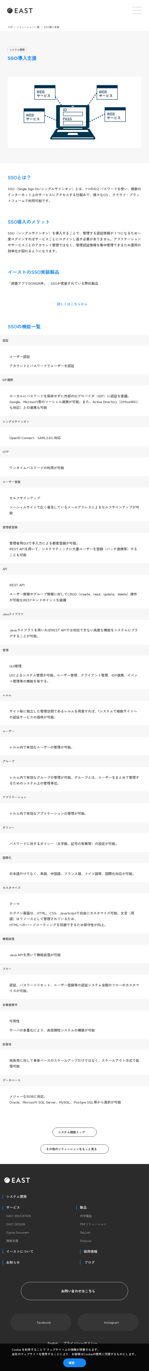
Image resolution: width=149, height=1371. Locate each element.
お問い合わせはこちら (74, 1290)
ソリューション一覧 (27, 27)
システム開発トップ (71, 1132)
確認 (71, 1363)
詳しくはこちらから (72, 303)
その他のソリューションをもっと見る (71, 1149)
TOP (10, 27)
